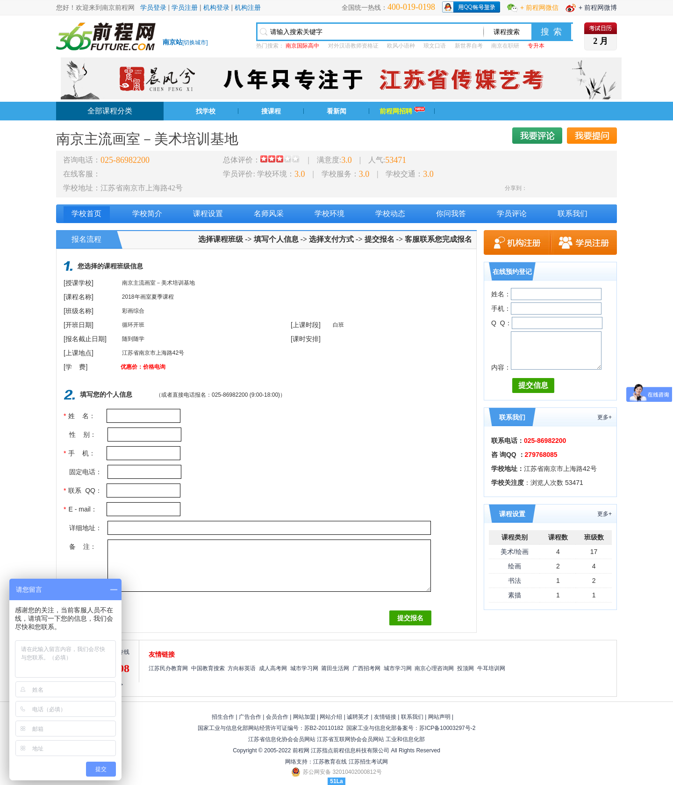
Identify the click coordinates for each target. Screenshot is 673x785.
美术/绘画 (515, 551)
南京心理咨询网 (434, 668)
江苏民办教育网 (168, 668)
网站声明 (439, 717)
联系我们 (572, 213)
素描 (514, 595)
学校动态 (390, 213)
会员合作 (277, 717)
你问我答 (451, 213)
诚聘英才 (358, 717)
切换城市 (195, 42)
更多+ (604, 417)
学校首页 (86, 213)
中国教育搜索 (208, 668)
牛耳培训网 (491, 668)
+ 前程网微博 (598, 7)
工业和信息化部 (405, 739)
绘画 (514, 566)
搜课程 (271, 111)
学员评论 (512, 213)
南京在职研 (505, 45)
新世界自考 (469, 45)
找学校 (205, 111)
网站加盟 (304, 717)
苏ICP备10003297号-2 (447, 728)
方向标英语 (242, 668)
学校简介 (147, 213)
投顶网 (465, 668)
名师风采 (269, 213)
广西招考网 (366, 668)
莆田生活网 (335, 668)
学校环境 (329, 213)
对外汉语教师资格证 (353, 45)
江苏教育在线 (330, 761)
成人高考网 (273, 668)
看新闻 (336, 111)
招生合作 (223, 717)
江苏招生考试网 (368, 761)
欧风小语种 (401, 45)
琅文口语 (434, 45)
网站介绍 (331, 717)
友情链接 (385, 717)
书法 (514, 580)
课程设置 (208, 213)
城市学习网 (304, 668)
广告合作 (250, 717)
